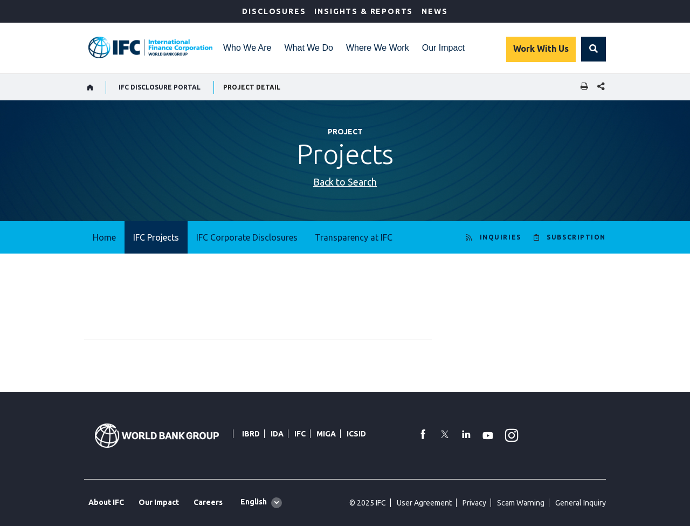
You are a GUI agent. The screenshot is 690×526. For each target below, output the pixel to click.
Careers (208, 502)
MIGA (326, 433)
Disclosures (274, 11)
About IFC (106, 502)
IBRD (251, 433)
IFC (300, 433)
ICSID (356, 433)
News (434, 11)
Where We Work (377, 47)
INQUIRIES (500, 237)
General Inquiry (580, 502)
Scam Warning (520, 502)
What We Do (309, 47)
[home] (90, 87)
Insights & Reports (363, 11)
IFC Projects (156, 237)
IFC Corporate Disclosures (247, 237)
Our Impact (443, 47)
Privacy (474, 502)
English (253, 501)
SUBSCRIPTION (576, 237)
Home (104, 237)
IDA (277, 433)
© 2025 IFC (367, 502)
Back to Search (345, 181)
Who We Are (247, 47)
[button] (593, 49)
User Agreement (424, 502)
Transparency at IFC (353, 237)
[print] (581, 87)
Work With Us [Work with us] (541, 48)
